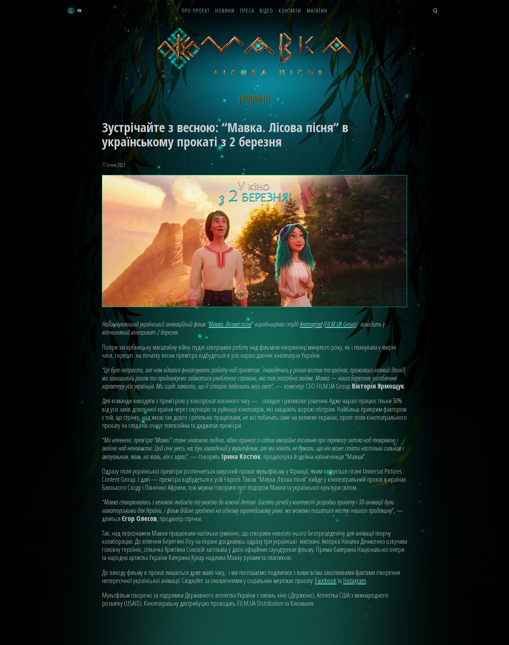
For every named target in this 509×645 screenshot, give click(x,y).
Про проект (196, 11)
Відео (266, 11)
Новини (225, 11)
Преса (247, 11)
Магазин (317, 11)
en (79, 10)
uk (71, 10)
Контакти (290, 11)
